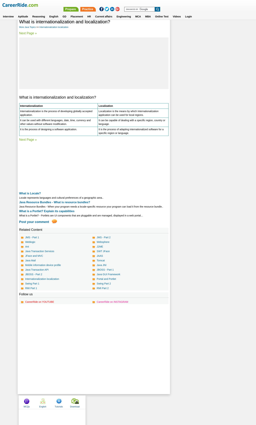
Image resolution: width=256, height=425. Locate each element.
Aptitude (23, 12)
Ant (27, 246)
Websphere (103, 242)
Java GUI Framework (108, 274)
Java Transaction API (37, 269)
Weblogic (30, 242)
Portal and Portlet (106, 279)
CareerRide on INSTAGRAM (112, 301)
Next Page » (28, 33)
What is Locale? (30, 193)
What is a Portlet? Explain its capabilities (46, 211)
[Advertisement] (93, 63)
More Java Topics (27, 27)
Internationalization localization (53, 27)
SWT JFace (103, 251)
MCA (138, 12)
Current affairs (103, 12)
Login (188, 12)
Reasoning (38, 12)
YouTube (153, 402)
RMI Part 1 (31, 288)
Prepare (164, 4)
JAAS (100, 255)
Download (226, 27)
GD (64, 12)
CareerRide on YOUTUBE (39, 301)
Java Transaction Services (39, 251)
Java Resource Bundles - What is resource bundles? (54, 202)
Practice (180, 4)
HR (89, 12)
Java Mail (30, 260)
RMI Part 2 (102, 288)
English (53, 12)
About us (96, 402)
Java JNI (101, 265)
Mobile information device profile (43, 265)
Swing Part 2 (104, 283)
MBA (148, 12)
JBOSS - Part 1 (105, 269)
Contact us (110, 402)
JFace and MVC (34, 255)
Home (84, 402)
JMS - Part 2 (103, 237)
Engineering (124, 12)
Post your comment (34, 222)
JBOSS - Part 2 (33, 274)
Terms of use (126, 402)
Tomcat (101, 260)
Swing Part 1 (32, 283)
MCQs (178, 27)
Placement (77, 12)
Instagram (166, 402)
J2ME (100, 246)
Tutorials (211, 27)
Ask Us (141, 402)
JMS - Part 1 (32, 237)
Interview (8, 12)
